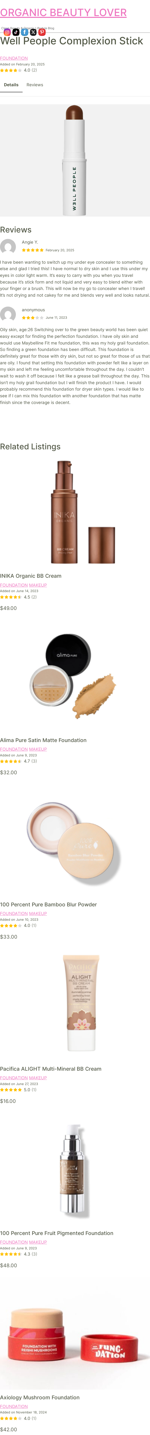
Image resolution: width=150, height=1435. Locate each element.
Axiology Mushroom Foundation (40, 1397)
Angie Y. (30, 242)
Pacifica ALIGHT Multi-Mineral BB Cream (51, 1069)
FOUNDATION (14, 58)
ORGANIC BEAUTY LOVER (63, 12)
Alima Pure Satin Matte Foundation (43, 740)
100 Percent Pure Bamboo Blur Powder (48, 904)
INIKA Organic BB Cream (31, 576)
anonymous (33, 309)
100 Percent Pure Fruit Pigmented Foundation (56, 1233)
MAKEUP (38, 585)
